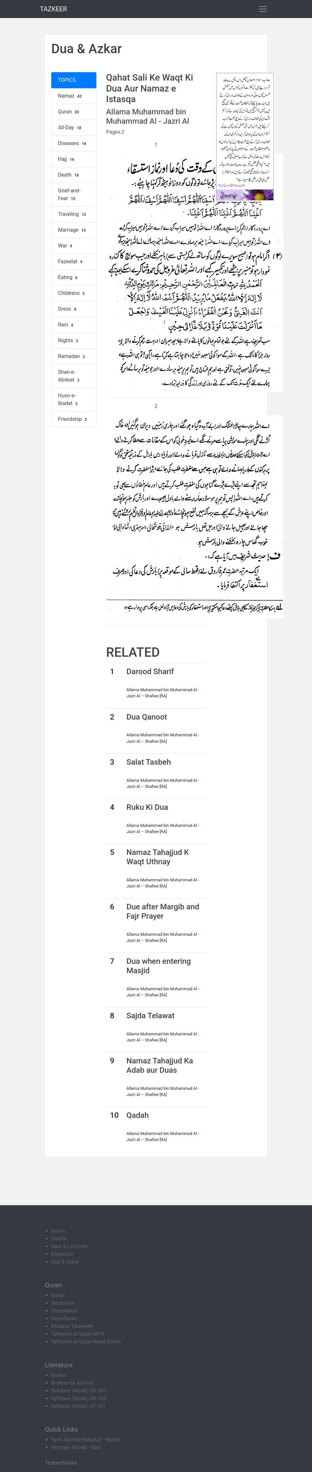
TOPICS (67, 80)
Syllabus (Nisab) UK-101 (78, 1391)
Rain (66, 325)
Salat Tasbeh (148, 762)
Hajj (67, 159)
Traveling (73, 214)
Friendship (73, 419)
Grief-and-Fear (69, 195)
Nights (69, 340)
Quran (69, 112)
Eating (68, 277)
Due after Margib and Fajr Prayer (162, 911)
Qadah (137, 1115)
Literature (62, 1254)
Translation (64, 1311)
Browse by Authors (72, 1383)
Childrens (72, 293)
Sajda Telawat (150, 1015)
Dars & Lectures (69, 1246)
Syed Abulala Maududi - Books (86, 1440)
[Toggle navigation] (263, 9)
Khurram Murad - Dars (76, 1447)
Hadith (58, 1238)
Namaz (70, 96)
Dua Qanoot (146, 716)
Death (69, 175)
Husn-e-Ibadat (68, 399)
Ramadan (72, 356)
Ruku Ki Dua (147, 807)
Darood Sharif (150, 671)
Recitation (62, 1303)
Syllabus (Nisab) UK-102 (78, 1398)
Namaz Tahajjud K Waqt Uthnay (157, 857)
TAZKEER (53, 9)
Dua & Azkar (65, 1262)
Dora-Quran (64, 1318)
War (66, 246)
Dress (68, 309)
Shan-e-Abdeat (69, 376)
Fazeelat (71, 261)
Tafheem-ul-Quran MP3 (77, 1334)
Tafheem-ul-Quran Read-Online (86, 1342)
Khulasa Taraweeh (72, 1326)
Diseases (73, 143)
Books (58, 1375)
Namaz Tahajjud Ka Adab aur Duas (159, 1065)
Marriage (72, 230)
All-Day (70, 127)
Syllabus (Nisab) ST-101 (78, 1406)
